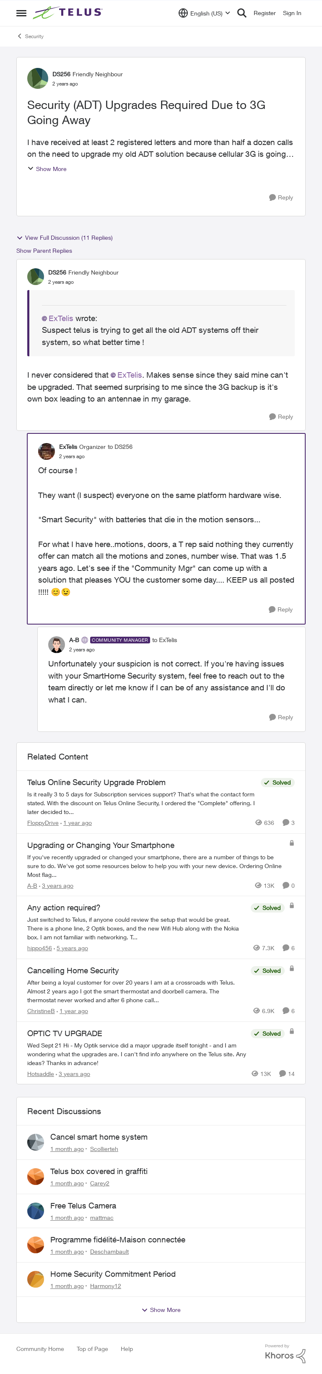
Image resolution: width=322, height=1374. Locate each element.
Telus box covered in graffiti (99, 1171)
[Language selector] (204, 13)
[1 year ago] (76, 822)
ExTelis (61, 318)
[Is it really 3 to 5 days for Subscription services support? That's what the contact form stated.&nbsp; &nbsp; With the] (142, 803)
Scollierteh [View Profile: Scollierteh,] (104, 1148)
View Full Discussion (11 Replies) (64, 237)
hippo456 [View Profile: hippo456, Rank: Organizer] (39, 947)
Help (127, 1348)
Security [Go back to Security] (30, 36)
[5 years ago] (71, 948)
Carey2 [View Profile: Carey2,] (99, 1183)
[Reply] (281, 197)
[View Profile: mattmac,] (35, 1211)
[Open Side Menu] (21, 13)
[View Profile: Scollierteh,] (35, 1142)
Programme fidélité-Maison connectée (117, 1239)
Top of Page (92, 1348)
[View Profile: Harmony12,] (35, 1279)
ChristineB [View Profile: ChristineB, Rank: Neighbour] (41, 1010)
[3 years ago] (56, 885)
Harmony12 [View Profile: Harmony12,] (105, 1285)
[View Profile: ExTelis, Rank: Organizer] (46, 451)
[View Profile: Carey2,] (35, 1176)
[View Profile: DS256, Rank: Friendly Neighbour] (37, 78)
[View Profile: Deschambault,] (35, 1245)
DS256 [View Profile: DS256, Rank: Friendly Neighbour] (61, 74)
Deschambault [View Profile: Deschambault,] (109, 1251)
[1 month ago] (67, 1148)
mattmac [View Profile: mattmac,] (102, 1217)
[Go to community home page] (69, 13)
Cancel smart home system (99, 1136)
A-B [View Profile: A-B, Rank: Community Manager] (74, 639)
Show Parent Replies (44, 250)
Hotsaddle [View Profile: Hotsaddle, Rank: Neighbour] (40, 1073)
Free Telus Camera (83, 1205)
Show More (47, 168)
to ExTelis (164, 639)
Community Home (40, 1348)
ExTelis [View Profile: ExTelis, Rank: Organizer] (68, 446)
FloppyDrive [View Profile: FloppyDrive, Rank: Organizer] (43, 822)
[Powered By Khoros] (285, 1354)
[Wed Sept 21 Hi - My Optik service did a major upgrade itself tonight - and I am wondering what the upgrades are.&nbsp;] (137, 1053)
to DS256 (120, 446)
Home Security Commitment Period (113, 1273)
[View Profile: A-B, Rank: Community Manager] (56, 644)
